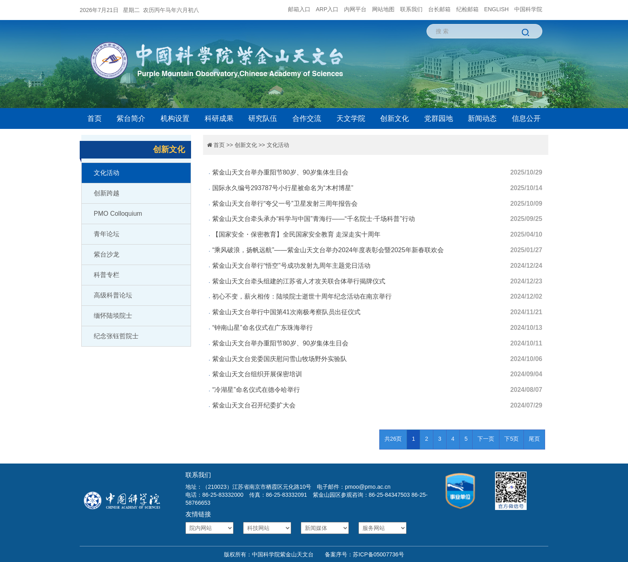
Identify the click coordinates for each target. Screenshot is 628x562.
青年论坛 (106, 234)
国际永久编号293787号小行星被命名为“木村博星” (282, 188)
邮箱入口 (299, 9)
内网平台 (355, 9)
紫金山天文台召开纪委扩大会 (254, 405)
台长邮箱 (439, 9)
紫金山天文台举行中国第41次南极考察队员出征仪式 (286, 312)
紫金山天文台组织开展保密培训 (257, 374)
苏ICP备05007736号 (378, 554)
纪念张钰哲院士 (116, 336)
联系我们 (411, 9)
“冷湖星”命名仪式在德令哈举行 (256, 389)
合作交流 (306, 118)
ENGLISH (496, 9)
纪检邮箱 (467, 9)
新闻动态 (482, 118)
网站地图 (383, 9)
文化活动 (106, 172)
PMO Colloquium (118, 213)
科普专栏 (106, 274)
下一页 (485, 439)
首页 (94, 118)
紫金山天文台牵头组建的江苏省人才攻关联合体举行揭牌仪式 (298, 281)
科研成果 (219, 118)
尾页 (534, 439)
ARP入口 (327, 9)
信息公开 (526, 118)
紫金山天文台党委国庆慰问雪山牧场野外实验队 (279, 358)
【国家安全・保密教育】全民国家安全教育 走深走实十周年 (296, 234)
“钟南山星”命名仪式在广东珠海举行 (262, 327)
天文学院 (350, 118)
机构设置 (175, 118)
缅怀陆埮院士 (113, 315)
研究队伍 (262, 118)
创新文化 (394, 118)
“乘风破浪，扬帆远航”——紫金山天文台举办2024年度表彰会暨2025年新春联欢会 (328, 250)
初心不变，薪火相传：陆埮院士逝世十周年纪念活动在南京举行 (302, 296)
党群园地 (438, 118)
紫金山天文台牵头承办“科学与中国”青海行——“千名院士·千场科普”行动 (313, 218)
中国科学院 (528, 9)
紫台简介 (131, 118)
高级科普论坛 (113, 295)
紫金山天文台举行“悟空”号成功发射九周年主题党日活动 (291, 265)
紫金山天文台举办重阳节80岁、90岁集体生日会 (280, 172)
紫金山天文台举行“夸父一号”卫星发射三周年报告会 (285, 203)
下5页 (511, 439)
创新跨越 (106, 193)
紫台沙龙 (106, 254)
